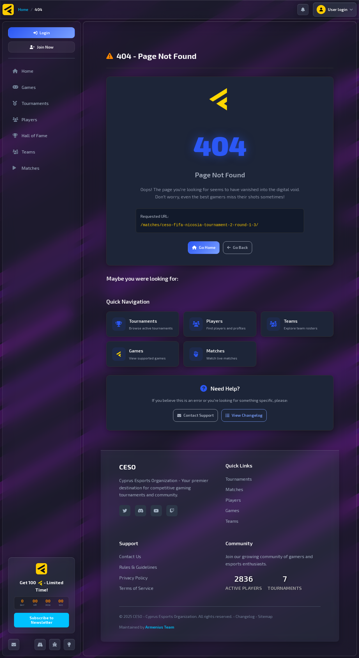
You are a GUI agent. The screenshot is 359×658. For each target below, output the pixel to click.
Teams (24, 151)
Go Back (237, 247)
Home (23, 9)
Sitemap (265, 621)
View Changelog (244, 420)
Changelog (245, 621)
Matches (26, 168)
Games (24, 87)
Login (41, 32)
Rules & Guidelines (138, 572)
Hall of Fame (30, 135)
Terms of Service (136, 593)
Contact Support (195, 420)
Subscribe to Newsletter (41, 620)
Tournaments (31, 103)
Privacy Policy (133, 583)
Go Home (203, 247)
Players (25, 119)
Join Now (42, 47)
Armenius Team (159, 632)
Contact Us (130, 562)
